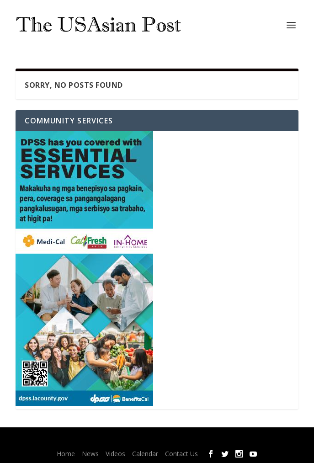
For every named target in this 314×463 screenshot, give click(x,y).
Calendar (145, 453)
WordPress (218, 440)
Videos (115, 453)
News (90, 453)
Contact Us (181, 453)
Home (66, 453)
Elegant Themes (140, 440)
